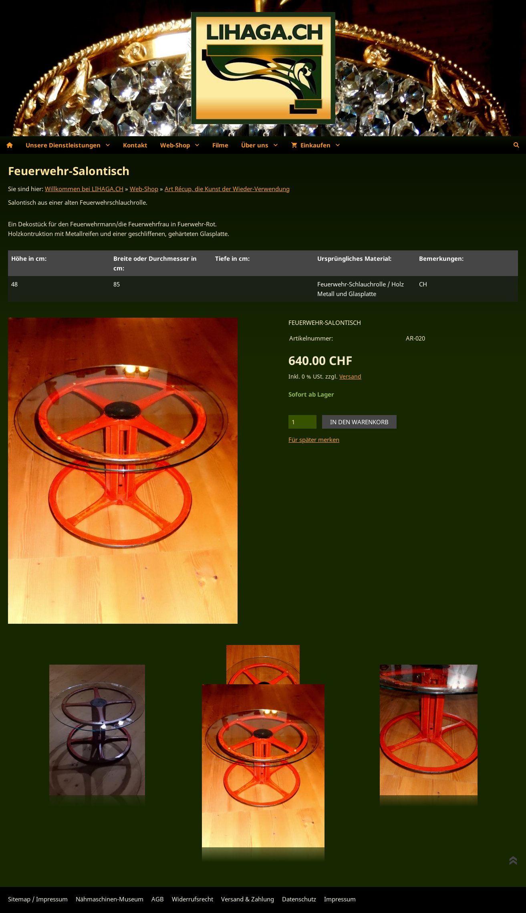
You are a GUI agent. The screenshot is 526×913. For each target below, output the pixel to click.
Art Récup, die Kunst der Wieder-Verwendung (227, 189)
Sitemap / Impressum (38, 899)
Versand (350, 376)
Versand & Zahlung (247, 899)
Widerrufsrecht (192, 899)
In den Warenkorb (359, 422)
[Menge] (302, 422)
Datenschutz (299, 899)
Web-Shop (144, 189)
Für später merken (313, 439)
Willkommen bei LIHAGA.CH (84, 189)
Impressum (340, 899)
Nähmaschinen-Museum (109, 899)
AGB (157, 899)
